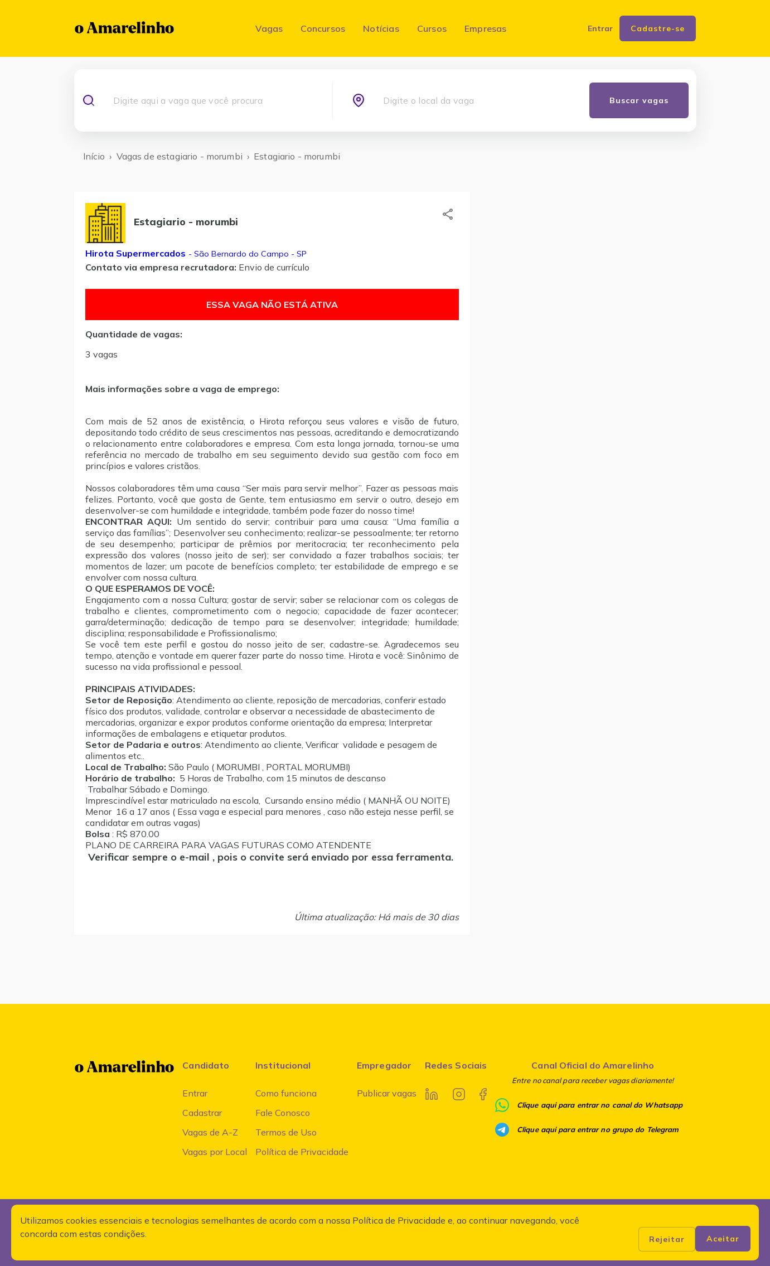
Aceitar (722, 1239)
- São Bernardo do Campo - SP (246, 254)
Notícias (381, 28)
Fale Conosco (282, 1112)
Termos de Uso (286, 1132)
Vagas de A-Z (210, 1132)
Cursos (432, 28)
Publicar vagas (387, 1093)
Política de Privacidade (301, 1151)
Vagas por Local (214, 1151)
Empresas (485, 28)
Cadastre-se (658, 28)
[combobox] (212, 100)
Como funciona (286, 1093)
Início (94, 156)
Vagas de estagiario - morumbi (180, 156)
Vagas (269, 28)
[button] (448, 214)
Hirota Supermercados (135, 253)
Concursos (323, 28)
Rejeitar (667, 1239)
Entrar (194, 1093)
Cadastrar (202, 1112)
